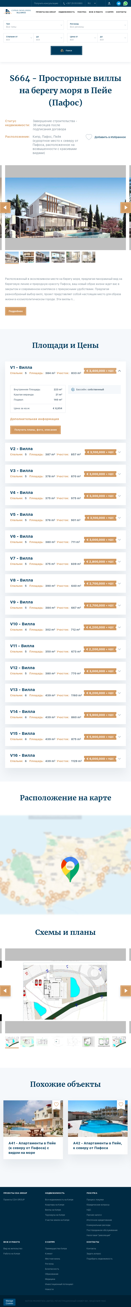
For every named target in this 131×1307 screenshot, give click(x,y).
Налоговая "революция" (99, 1235)
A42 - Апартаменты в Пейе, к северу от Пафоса (97, 1145)
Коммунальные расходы (98, 1225)
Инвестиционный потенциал (59, 1284)
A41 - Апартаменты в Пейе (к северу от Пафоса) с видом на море (32, 1148)
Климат (49, 1253)
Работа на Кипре (11, 1253)
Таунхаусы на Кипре (55, 1215)
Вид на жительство (12, 1248)
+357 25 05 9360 (73, 3)
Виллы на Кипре (53, 1210)
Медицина (50, 1279)
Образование (51, 1274)
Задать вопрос (94, 1253)
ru (89, 3)
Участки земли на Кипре (57, 1220)
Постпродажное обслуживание (102, 1230)
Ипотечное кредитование (99, 1220)
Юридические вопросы (98, 1205)
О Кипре (109, 12)
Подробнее (16, 311)
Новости (49, 1289)
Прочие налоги (94, 1215)
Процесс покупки (95, 1200)
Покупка (81, 12)
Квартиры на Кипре (54, 1205)
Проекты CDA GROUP (46, 12)
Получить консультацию (46, 3)
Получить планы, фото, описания (35, 429)
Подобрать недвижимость (99, 1259)
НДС (89, 1210)
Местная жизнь (52, 1259)
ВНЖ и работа (96, 12)
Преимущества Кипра (56, 1248)
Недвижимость (67, 12)
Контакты (121, 12)
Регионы (49, 1264)
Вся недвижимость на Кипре (59, 1200)
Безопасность (52, 1269)
